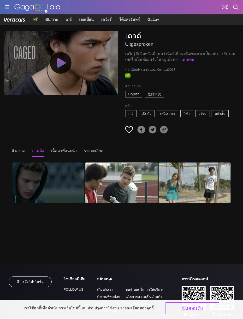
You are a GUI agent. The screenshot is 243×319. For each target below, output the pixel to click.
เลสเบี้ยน (86, 20)
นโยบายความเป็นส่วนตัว (143, 297)
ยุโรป (202, 113)
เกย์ (68, 20)
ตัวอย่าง (18, 151)
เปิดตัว (146, 113)
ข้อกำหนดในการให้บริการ (144, 289)
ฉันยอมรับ (192, 308)
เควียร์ (106, 20)
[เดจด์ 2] (121, 183)
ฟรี (35, 20)
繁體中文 (154, 94)
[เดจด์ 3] (195, 183)
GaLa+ (153, 20)
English (133, 94)
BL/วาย (51, 20)
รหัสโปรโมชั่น (30, 281)
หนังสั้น (220, 113)
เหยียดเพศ (167, 113)
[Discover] (225, 7)
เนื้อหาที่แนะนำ (64, 151)
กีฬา (187, 113)
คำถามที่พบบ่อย (108, 297)
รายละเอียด (93, 151)
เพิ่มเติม (188, 59)
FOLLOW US (73, 289)
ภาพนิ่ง (38, 151)
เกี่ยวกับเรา (105, 289)
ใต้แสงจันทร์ (129, 20)
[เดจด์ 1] (48, 183)
